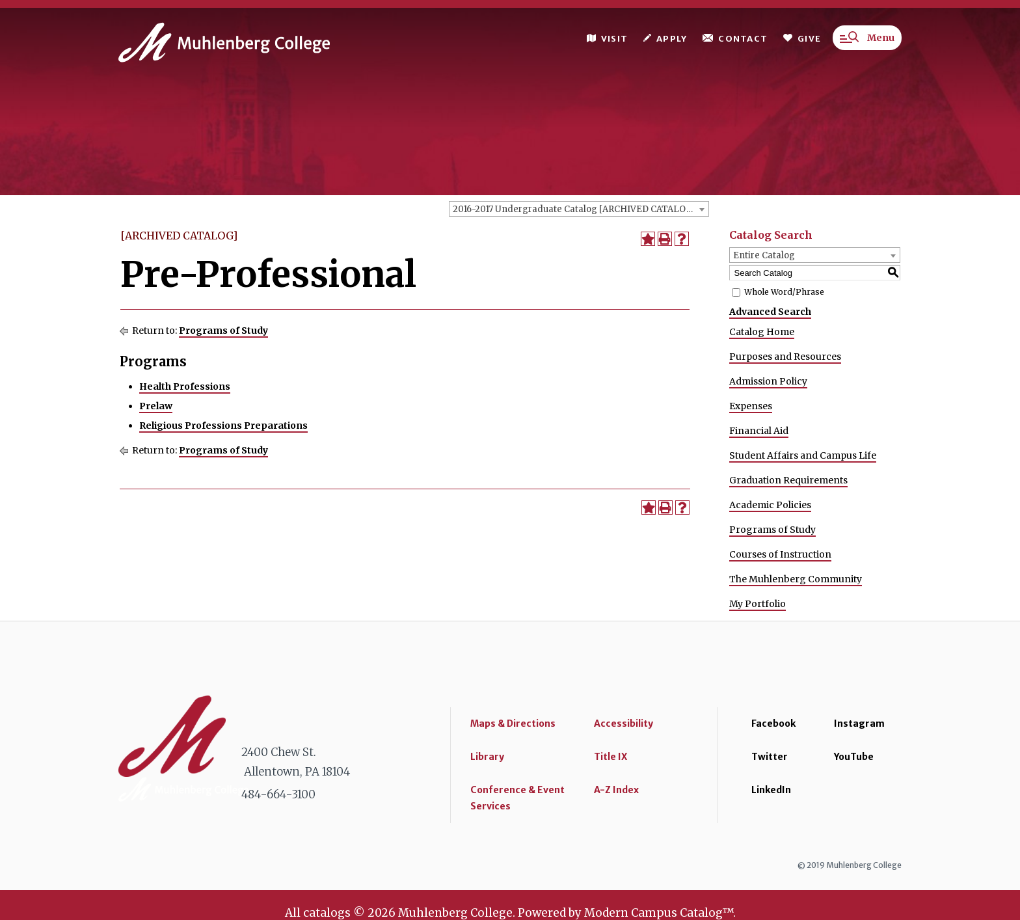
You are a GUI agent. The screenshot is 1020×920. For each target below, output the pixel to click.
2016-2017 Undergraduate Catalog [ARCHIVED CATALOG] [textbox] (574, 209)
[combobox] (579, 209)
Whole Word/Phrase (784, 292)
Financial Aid (758, 431)
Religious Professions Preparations (223, 425)
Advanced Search (770, 312)
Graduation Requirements (788, 480)
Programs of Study (223, 330)
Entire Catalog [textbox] (764, 255)
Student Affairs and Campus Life (802, 455)
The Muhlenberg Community (795, 579)
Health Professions (184, 386)
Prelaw (155, 406)
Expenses (750, 406)
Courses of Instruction (780, 554)
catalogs (327, 913)
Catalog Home (761, 332)
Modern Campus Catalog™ (658, 913)
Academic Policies (770, 505)
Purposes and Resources (785, 356)
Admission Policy (768, 381)
